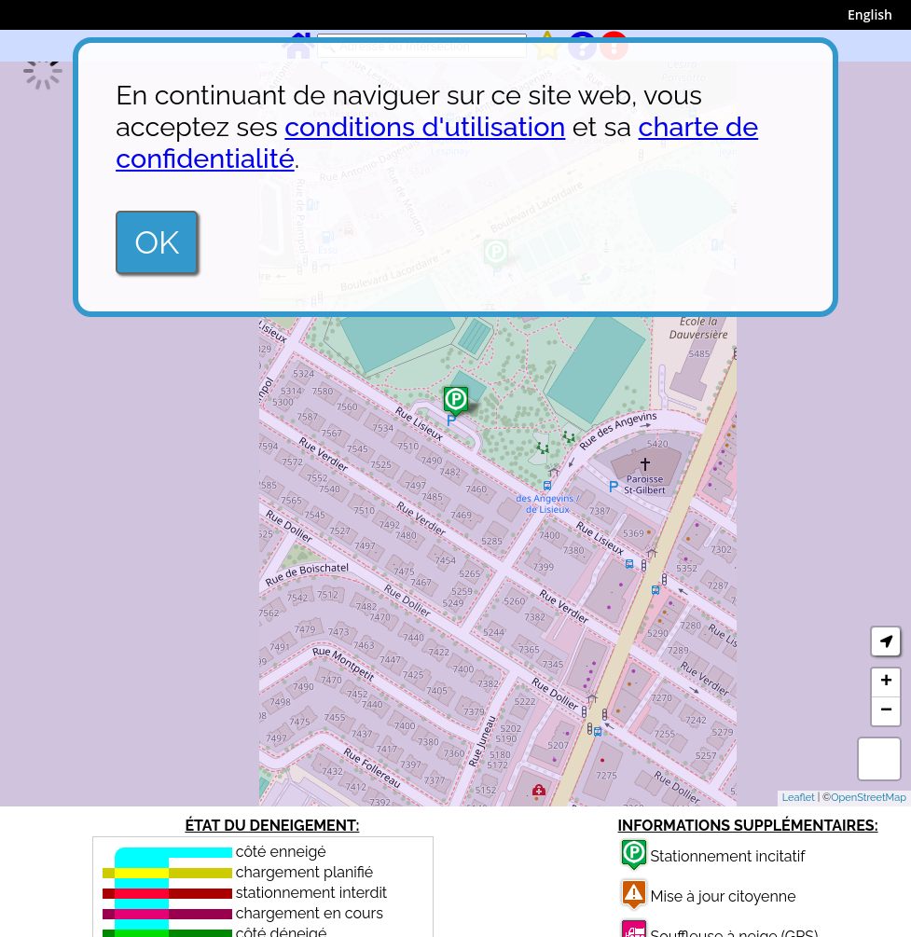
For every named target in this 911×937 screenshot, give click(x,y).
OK (156, 242)
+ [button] (886, 682)
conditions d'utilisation (424, 127)
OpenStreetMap (868, 798)
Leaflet (798, 798)
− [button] (886, 711)
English (870, 14)
